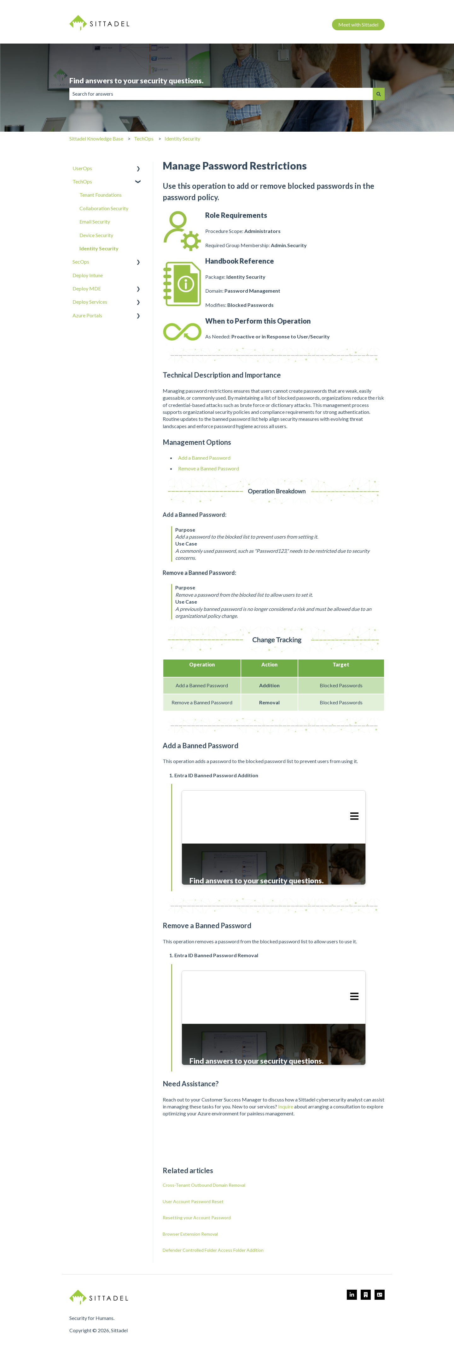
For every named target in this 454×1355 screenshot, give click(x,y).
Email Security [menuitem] (94, 221)
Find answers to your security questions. (136, 80)
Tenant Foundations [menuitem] (100, 195)
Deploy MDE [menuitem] (87, 288)
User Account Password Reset (193, 1201)
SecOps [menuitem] (81, 262)
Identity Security (182, 138)
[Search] (379, 94)
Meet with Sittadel (358, 24)
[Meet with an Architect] (366, 1295)
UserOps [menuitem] (82, 168)
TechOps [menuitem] (82, 181)
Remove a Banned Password (208, 468)
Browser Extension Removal (190, 1234)
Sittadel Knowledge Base (96, 138)
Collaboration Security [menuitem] (103, 208)
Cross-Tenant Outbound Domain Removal (204, 1185)
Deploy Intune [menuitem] (88, 275)
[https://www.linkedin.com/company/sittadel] (352, 1295)
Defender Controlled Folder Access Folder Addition (213, 1250)
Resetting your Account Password (197, 1217)
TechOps (144, 138)
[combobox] (221, 94)
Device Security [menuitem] (96, 235)
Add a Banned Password (204, 458)
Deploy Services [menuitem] (90, 302)
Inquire (285, 1106)
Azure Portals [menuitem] (87, 315)
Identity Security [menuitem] (99, 248)
